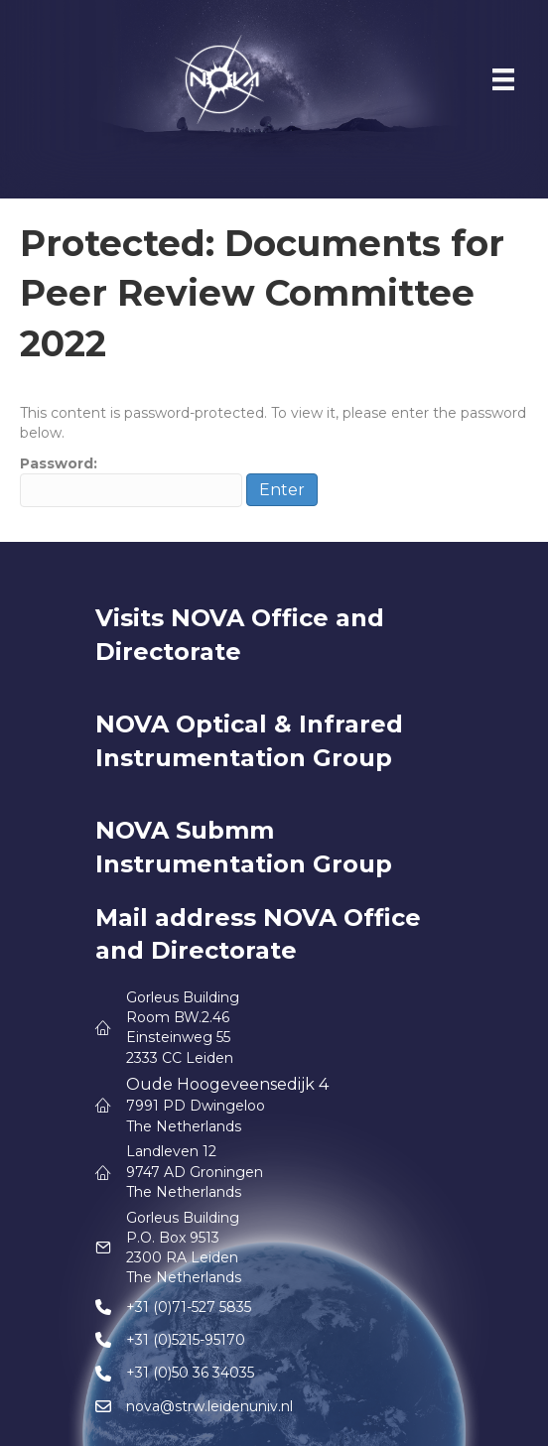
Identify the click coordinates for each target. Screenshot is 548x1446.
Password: (131, 481)
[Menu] (503, 79)
